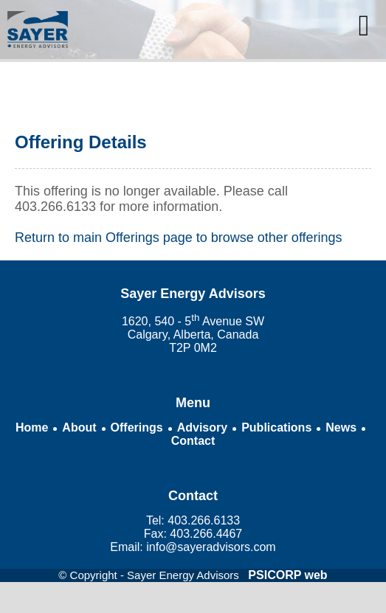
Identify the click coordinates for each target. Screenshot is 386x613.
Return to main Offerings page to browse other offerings (178, 237)
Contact (193, 440)
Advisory (202, 427)
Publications (276, 427)
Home (31, 427)
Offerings (137, 427)
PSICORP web (287, 575)
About (79, 427)
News (340, 427)
